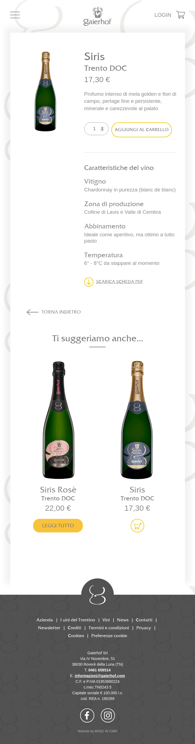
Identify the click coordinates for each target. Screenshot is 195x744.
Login (163, 15)
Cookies (76, 636)
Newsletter (49, 628)
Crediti (74, 628)
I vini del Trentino (77, 620)
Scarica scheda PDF (119, 282)
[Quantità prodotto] (96, 128)
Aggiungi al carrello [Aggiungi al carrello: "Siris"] (137, 525)
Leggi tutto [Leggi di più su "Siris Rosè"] (58, 525)
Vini (106, 620)
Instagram (108, 715)
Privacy (143, 628)
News (122, 620)
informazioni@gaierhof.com (100, 676)
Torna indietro (61, 312)
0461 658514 (100, 670)
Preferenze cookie (109, 636)
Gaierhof (97, 16)
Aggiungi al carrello (142, 130)
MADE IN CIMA (106, 731)
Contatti (144, 620)
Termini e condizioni (109, 628)
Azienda (44, 620)
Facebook (87, 715)
